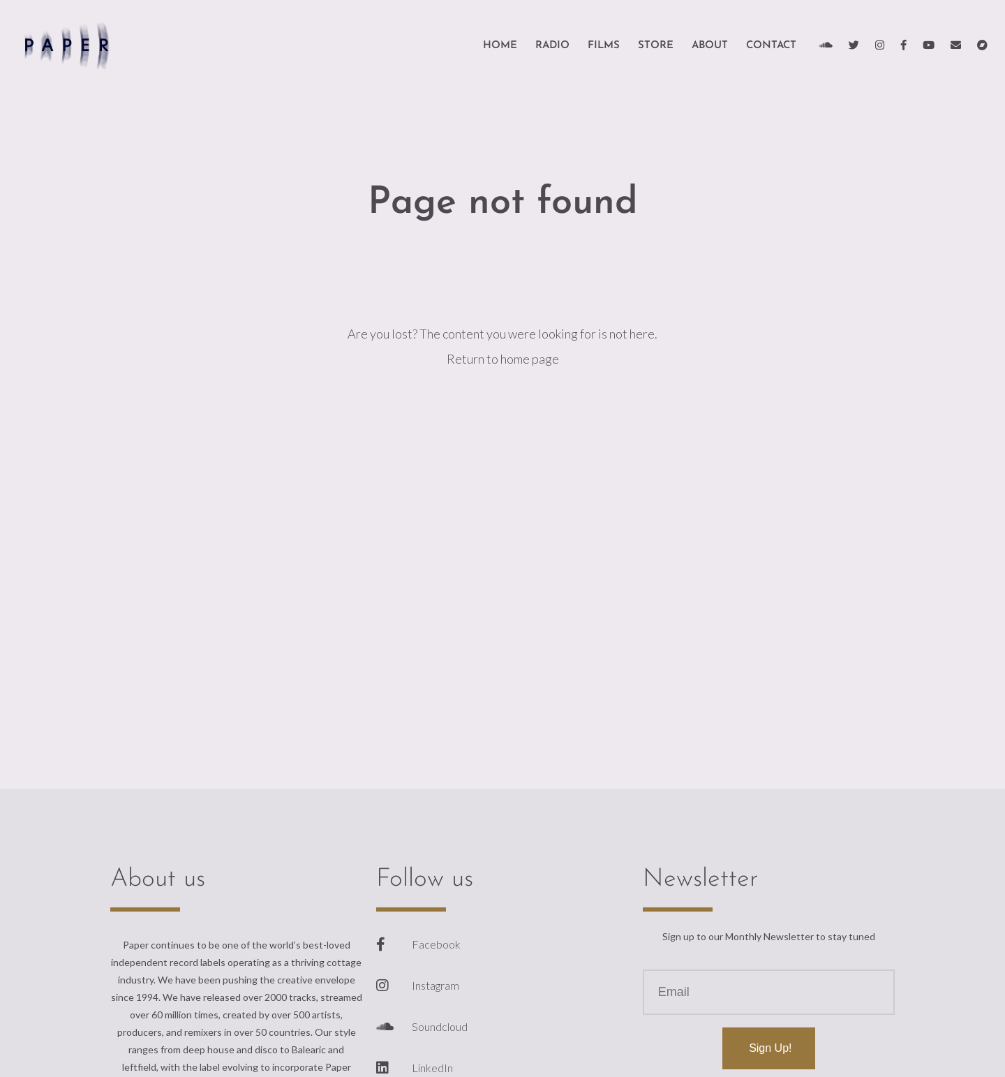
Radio (552, 45)
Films (604, 45)
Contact (771, 45)
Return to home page (503, 358)
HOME (500, 45)
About (710, 45)
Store (655, 45)
